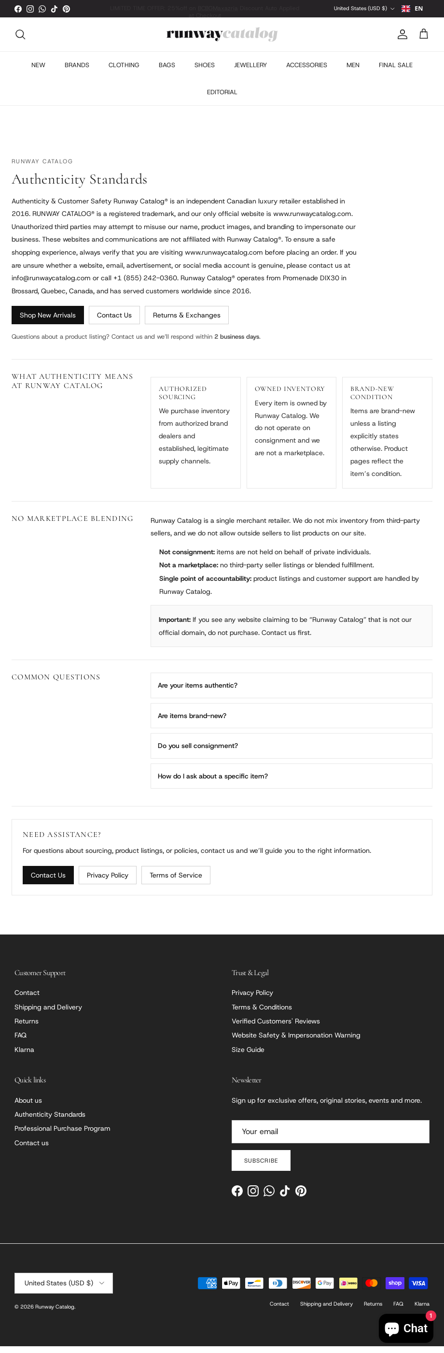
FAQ (20, 1042)
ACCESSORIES (306, 72)
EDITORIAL (222, 99)
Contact (27, 999)
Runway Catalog (54, 1313)
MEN (353, 72)
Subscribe (261, 1167)
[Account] (400, 41)
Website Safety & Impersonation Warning (296, 1042)
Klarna (24, 1056)
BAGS (167, 72)
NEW (38, 72)
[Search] (20, 41)
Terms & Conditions (262, 1013)
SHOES (204, 72)
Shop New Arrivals (48, 322)
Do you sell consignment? (198, 752)
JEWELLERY (250, 72)
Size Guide (248, 1056)
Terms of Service (176, 882)
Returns (26, 1027)
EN (412, 11)
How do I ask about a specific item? (213, 782)
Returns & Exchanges (187, 322)
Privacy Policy (107, 882)
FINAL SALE (396, 72)
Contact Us (114, 322)
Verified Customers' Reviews (276, 1027)
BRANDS (77, 72)
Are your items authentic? (197, 692)
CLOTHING (124, 72)
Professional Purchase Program (62, 1135)
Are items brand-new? (192, 722)
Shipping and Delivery (48, 1013)
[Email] (331, 1138)
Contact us (31, 1149)
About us (28, 1107)
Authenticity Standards (49, 1121)
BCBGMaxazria (214, 8)
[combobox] (412, 12)
